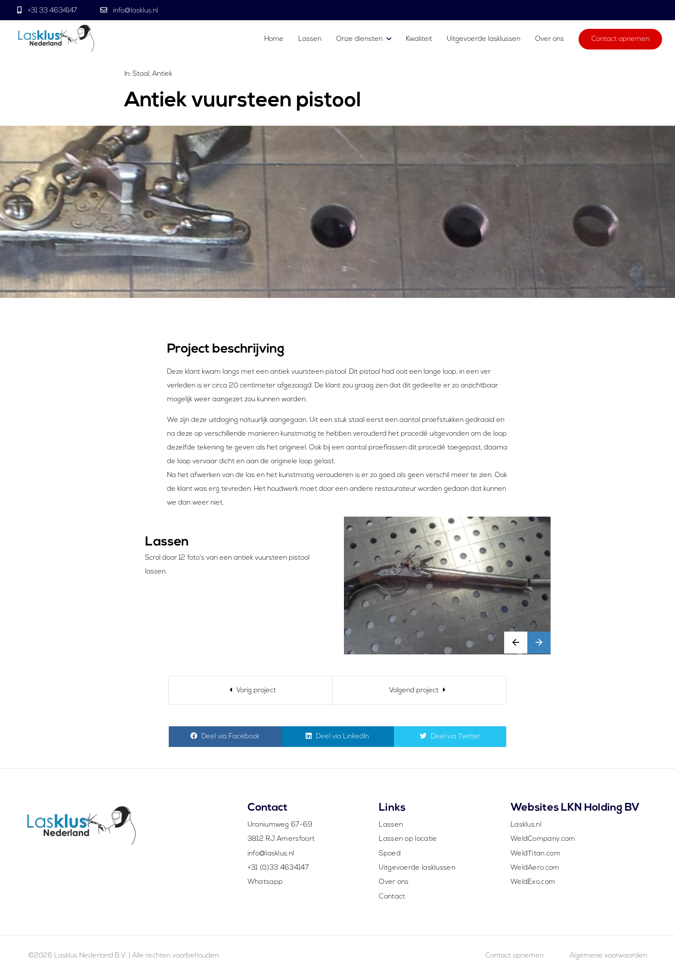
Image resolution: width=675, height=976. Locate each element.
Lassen (310, 39)
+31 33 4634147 (52, 10)
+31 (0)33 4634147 (278, 867)
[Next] (419, 690)
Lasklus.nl (526, 824)
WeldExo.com (533, 882)
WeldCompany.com (543, 839)
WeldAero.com (535, 867)
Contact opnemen (620, 39)
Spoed (390, 853)
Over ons (549, 39)
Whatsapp (265, 882)
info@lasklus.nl (134, 10)
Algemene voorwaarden (608, 955)
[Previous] (251, 690)
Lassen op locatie (408, 839)
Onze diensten (359, 39)
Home (274, 39)
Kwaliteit (419, 39)
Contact (392, 896)
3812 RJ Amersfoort (281, 839)
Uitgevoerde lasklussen (483, 39)
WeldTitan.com (535, 853)
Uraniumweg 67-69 (280, 824)
